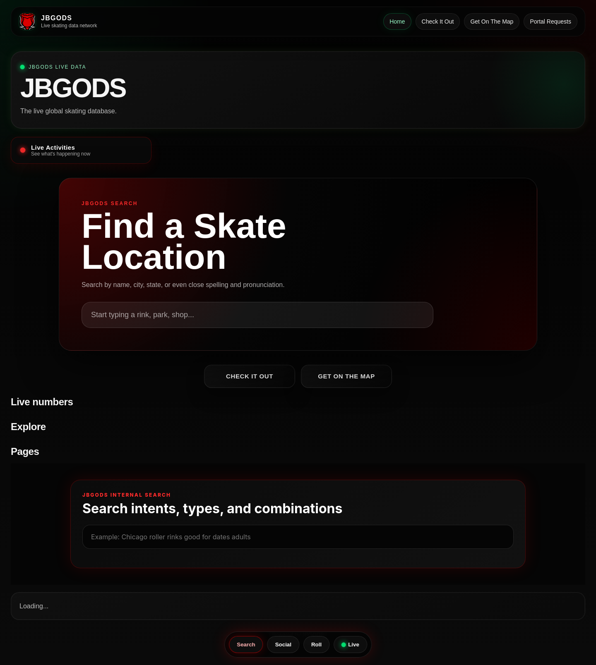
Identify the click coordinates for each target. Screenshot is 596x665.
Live (350, 644)
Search (246, 644)
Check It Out (438, 21)
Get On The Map (491, 21)
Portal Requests (550, 21)
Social (283, 644)
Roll (316, 644)
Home (397, 21)
